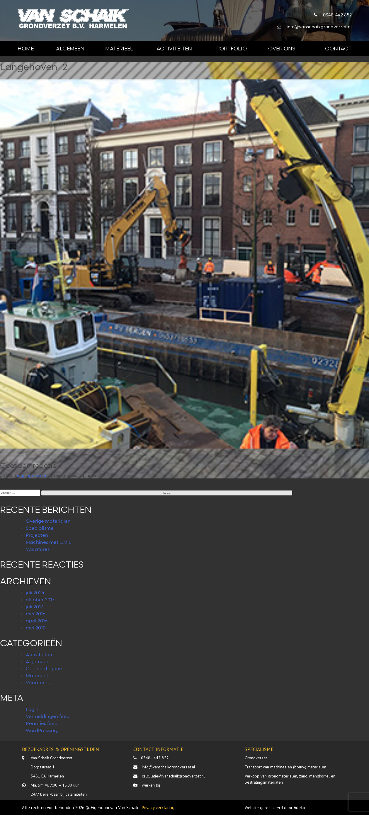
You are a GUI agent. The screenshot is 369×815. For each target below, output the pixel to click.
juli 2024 (35, 592)
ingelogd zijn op (32, 475)
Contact (338, 48)
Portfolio (231, 48)
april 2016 (36, 621)
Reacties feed (42, 723)
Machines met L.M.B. (49, 542)
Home (26, 48)
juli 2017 (34, 606)
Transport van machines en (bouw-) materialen (285, 767)
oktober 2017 (40, 599)
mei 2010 (36, 628)
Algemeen (70, 48)
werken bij (151, 785)
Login (32, 709)
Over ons (281, 48)
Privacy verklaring (158, 807)
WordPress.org (42, 730)
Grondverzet (256, 757)
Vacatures (38, 549)
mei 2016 (35, 614)
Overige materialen (48, 521)
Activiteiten (174, 48)
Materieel (119, 48)
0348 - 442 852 (155, 757)
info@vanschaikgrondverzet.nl (168, 767)
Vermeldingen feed (48, 716)
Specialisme (40, 528)
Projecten (37, 535)
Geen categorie (44, 668)
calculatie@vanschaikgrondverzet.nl (173, 776)
